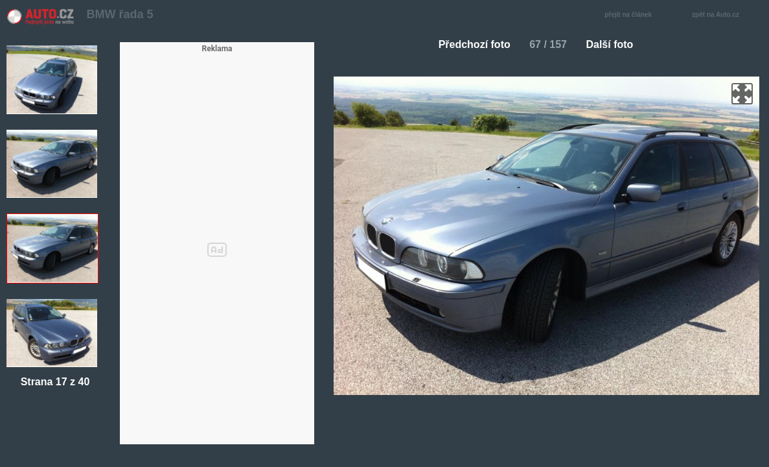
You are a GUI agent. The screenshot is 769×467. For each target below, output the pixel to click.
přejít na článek (631, 15)
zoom (742, 93)
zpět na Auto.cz (722, 15)
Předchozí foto (469, 44)
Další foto (614, 44)
